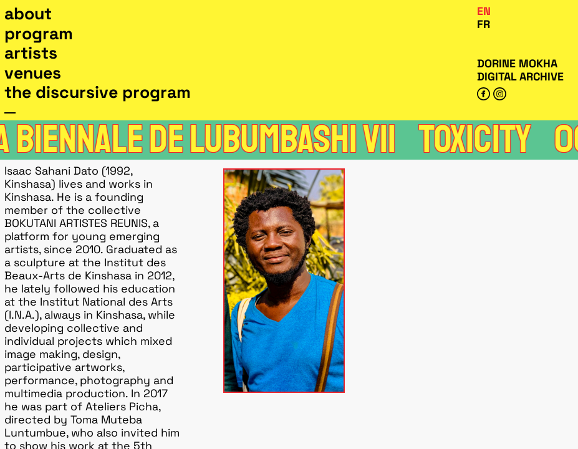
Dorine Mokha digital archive (520, 70)
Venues (32, 73)
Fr (483, 24)
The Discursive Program (97, 92)
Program (38, 33)
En (484, 11)
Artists (30, 53)
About (28, 13)
